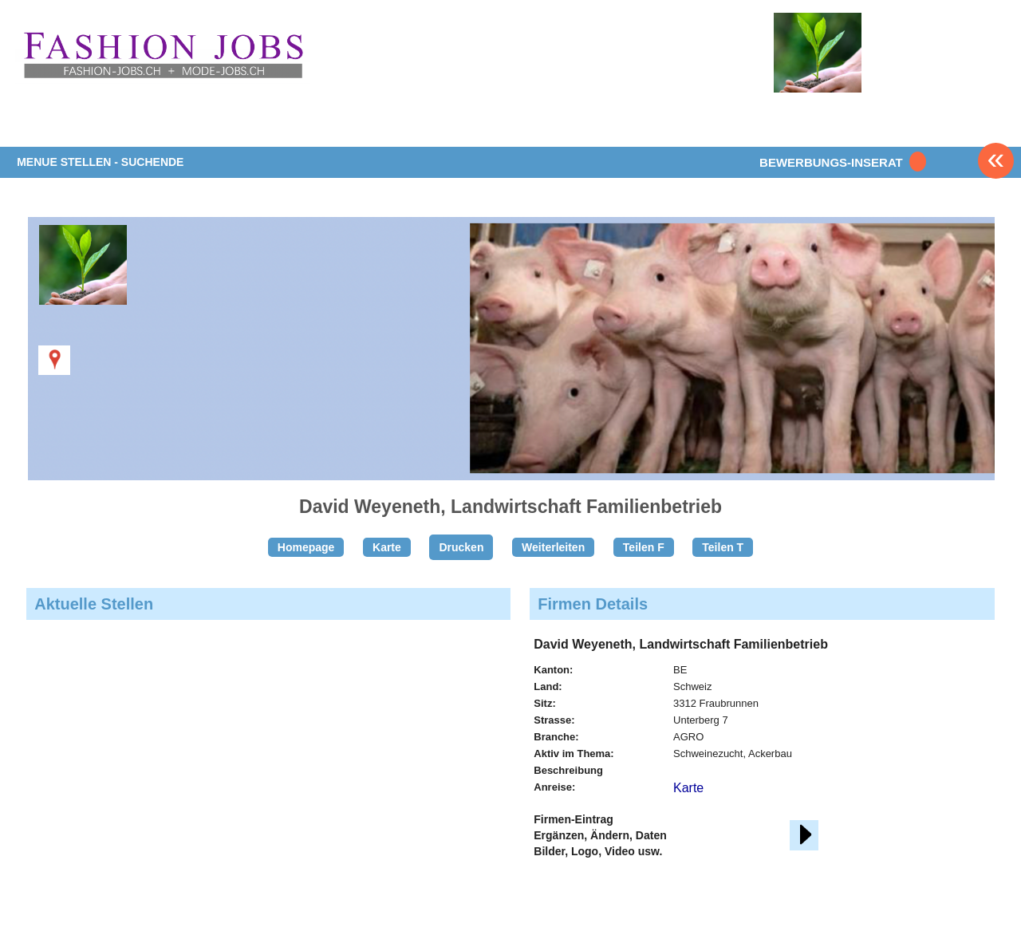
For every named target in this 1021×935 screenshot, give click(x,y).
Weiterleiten (553, 547)
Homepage (306, 547)
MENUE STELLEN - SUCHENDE (100, 162)
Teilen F (643, 547)
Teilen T (722, 547)
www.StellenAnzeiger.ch (162, 55)
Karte (387, 547)
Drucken (461, 547)
